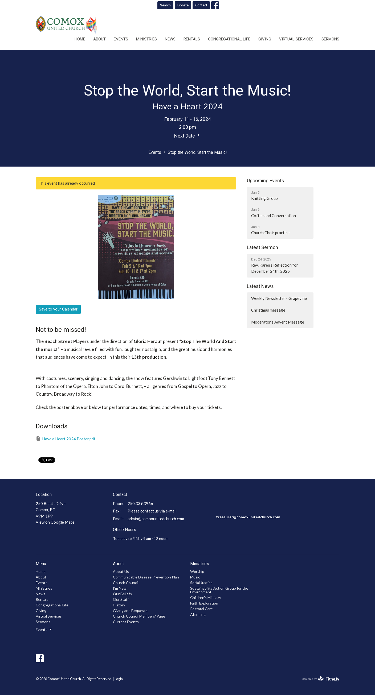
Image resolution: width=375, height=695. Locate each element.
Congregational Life (229, 39)
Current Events (126, 621)
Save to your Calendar (58, 309)
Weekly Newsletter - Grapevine (279, 298)
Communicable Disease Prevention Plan (146, 577)
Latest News (260, 286)
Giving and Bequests (130, 610)
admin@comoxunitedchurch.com (156, 518)
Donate (183, 5)
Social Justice (201, 582)
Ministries (146, 39)
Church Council (125, 582)
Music (195, 577)
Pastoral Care (201, 608)
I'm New (120, 588)
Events (121, 39)
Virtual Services (296, 39)
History (119, 605)
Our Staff (121, 599)
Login (119, 679)
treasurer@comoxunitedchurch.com (248, 517)
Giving (264, 39)
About (99, 39)
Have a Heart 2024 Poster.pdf (65, 438)
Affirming (198, 614)
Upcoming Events (265, 180)
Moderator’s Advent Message (277, 322)
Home (80, 39)
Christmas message (268, 310)
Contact (201, 5)
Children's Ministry (205, 597)
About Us (121, 571)
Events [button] (44, 629)
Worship (197, 571)
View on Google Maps (55, 522)
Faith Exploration (204, 603)
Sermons (330, 39)
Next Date (187, 136)
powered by (320, 679)
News (170, 39)
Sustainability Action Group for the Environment (219, 590)
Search (165, 5)
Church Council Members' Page (139, 616)
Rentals (192, 39)
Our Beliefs (122, 593)
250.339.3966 (140, 503)
